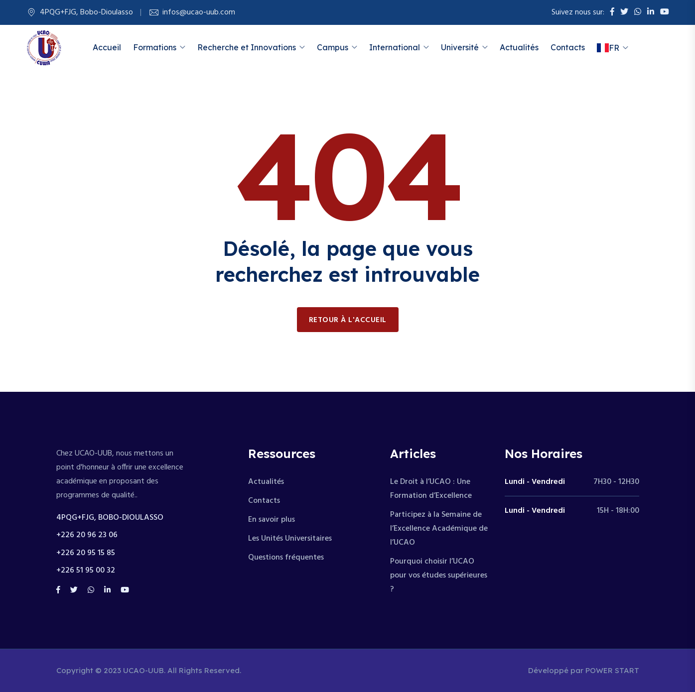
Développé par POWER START (583, 670)
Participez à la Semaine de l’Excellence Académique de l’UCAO (439, 528)
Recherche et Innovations (246, 47)
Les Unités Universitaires (290, 538)
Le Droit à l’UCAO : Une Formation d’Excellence (431, 488)
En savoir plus (271, 519)
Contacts (568, 47)
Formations (154, 47)
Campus (332, 47)
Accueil (107, 47)
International (394, 47)
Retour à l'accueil (348, 320)
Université (460, 47)
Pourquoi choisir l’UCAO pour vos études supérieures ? (438, 575)
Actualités (519, 47)
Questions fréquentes (286, 557)
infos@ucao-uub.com (198, 12)
